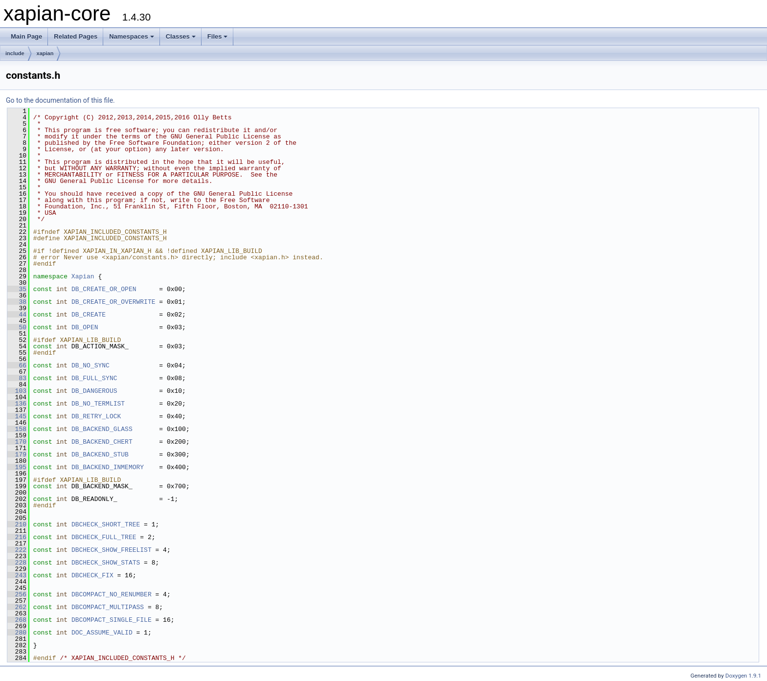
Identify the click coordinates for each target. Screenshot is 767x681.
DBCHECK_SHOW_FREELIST (111, 549)
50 (16, 327)
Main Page (26, 36)
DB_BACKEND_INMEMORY (107, 467)
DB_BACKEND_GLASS (102, 429)
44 (16, 314)
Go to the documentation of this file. (60, 100)
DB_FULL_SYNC (94, 378)
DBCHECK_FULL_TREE (103, 537)
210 (16, 524)
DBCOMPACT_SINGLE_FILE (111, 619)
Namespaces (131, 36)
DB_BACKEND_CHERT (102, 441)
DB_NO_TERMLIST (98, 403)
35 (16, 289)
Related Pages (75, 36)
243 (16, 575)
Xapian (82, 276)
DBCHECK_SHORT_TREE (105, 524)
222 (16, 549)
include (14, 53)
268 (16, 619)
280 (16, 632)
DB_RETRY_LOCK (96, 416)
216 (16, 537)
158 (16, 429)
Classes (181, 36)
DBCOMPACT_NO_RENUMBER (111, 594)
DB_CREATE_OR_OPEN (103, 289)
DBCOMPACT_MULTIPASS (107, 607)
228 (16, 562)
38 (16, 301)
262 (16, 607)
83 (16, 378)
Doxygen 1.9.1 (743, 675)
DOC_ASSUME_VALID (102, 632)
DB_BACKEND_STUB (100, 454)
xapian (45, 53)
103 (16, 390)
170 (16, 441)
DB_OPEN (84, 327)
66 (16, 365)
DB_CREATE (88, 314)
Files (217, 36)
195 (16, 467)
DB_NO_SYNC (90, 365)
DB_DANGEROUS (94, 390)
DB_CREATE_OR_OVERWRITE (113, 301)
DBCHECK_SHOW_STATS (105, 562)
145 (16, 416)
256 (16, 594)
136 (16, 403)
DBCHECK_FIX (92, 575)
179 (16, 454)
